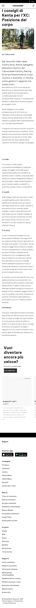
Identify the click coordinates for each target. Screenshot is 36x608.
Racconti (5, 482)
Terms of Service (7, 601)
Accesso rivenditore (9, 503)
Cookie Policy (6, 517)
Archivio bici (6, 592)
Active (4, 538)
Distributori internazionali (11, 507)
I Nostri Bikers (7, 476)
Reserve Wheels (7, 510)
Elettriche (5, 541)
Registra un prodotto (9, 566)
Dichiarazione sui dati (9, 521)
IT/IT (32, 1)
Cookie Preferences (9, 603)
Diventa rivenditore (9, 500)
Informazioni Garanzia (10, 569)
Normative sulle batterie (10, 585)
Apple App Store (7, 454)
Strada (4, 531)
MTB (3, 535)
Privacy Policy (18, 601)
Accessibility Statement (10, 514)
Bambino (5, 545)
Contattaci (6, 469)
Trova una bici (7, 552)
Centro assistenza (8, 562)
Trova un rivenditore (9, 496)
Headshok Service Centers (11, 579)
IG (3, 445)
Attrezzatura (6, 548)
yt (16, 445)
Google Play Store (21, 454)
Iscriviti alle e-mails (9, 486)
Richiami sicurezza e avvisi (11, 582)
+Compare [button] (26, 378)
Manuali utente (7, 589)
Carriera (5, 472)
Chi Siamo (5, 465)
